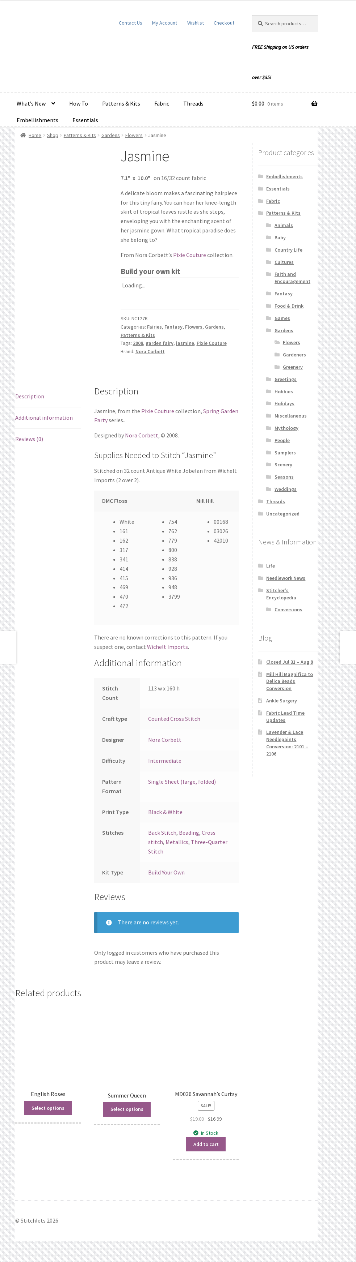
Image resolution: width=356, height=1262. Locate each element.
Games (282, 318)
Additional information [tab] (44, 417)
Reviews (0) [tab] (29, 438)
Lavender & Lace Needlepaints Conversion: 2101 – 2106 (287, 743)
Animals (284, 225)
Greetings (286, 379)
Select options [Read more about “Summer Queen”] (126, 1109)
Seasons (284, 477)
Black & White (165, 812)
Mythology (286, 428)
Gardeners (294, 354)
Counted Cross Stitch (174, 718)
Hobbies (284, 391)
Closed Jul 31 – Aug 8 (289, 662)
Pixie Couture (189, 254)
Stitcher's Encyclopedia (281, 594)
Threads (193, 103)
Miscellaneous (291, 415)
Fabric (161, 103)
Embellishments (37, 120)
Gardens (110, 135)
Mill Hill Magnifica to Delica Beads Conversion (289, 681)
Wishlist (195, 23)
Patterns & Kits (121, 103)
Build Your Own (166, 872)
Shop (52, 135)
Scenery (283, 464)
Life (270, 565)
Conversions (288, 609)
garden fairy (159, 343)
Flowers (134, 135)
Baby (280, 237)
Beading (189, 832)
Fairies (154, 327)
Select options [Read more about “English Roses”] (48, 1108)
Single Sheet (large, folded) (182, 781)
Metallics (177, 842)
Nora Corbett (150, 351)
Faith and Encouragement (292, 278)
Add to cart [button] (206, 1144)
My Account (164, 23)
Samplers (285, 452)
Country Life (288, 250)
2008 (138, 343)
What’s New (31, 103)
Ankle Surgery (281, 700)
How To (78, 103)
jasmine (185, 343)
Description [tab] (29, 396)
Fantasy (173, 327)
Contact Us (130, 23)
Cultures (284, 262)
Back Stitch (162, 832)
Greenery (293, 367)
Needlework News (285, 578)
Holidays (284, 403)
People (282, 440)
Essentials (85, 120)
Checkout (224, 23)
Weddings (286, 489)
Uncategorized (283, 513)
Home (35, 135)
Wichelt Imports (167, 646)
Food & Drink (289, 306)
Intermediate (164, 760)
